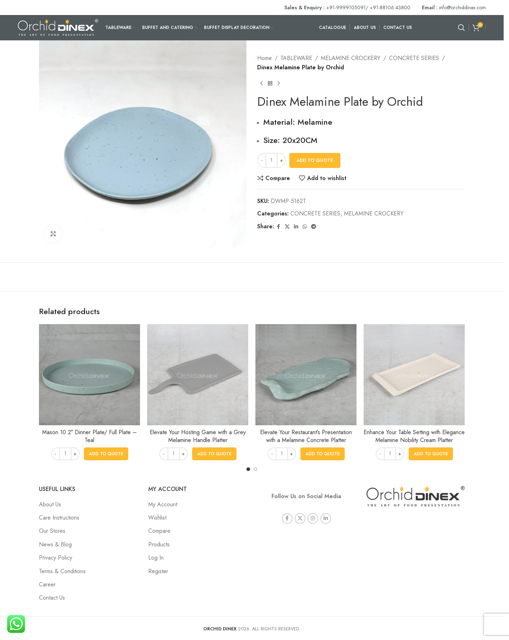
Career (47, 584)
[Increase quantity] (281, 160)
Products (159, 544)
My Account (162, 504)
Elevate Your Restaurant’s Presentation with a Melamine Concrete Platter (306, 436)
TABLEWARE (296, 58)
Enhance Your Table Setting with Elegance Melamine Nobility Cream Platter (414, 436)
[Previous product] (261, 83)
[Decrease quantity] (261, 160)
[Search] (461, 27)
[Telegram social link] (313, 227)
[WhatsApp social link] (304, 227)
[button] (106, 453)
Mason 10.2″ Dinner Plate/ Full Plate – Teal (89, 436)
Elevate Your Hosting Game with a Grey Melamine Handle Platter (198, 436)
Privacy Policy (55, 558)
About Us (50, 504)
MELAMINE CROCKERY (350, 58)
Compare (159, 531)
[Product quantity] (271, 160)
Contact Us (52, 598)
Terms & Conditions (62, 571)
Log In (156, 558)
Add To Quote (314, 160)
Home (264, 58)
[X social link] (287, 227)
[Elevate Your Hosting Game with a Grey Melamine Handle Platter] (197, 374)
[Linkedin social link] (296, 227)
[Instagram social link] (313, 510)
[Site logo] (58, 27)
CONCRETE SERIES (414, 58)
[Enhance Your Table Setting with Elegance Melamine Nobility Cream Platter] (414, 374)
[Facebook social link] (278, 227)
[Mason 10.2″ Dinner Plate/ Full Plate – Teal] (89, 374)
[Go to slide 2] (255, 469)
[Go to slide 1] (248, 469)
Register (158, 571)
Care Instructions (59, 518)
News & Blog (55, 544)
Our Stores (52, 531)
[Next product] (278, 83)
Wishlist (157, 518)
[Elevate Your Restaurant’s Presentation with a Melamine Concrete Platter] (305, 374)
